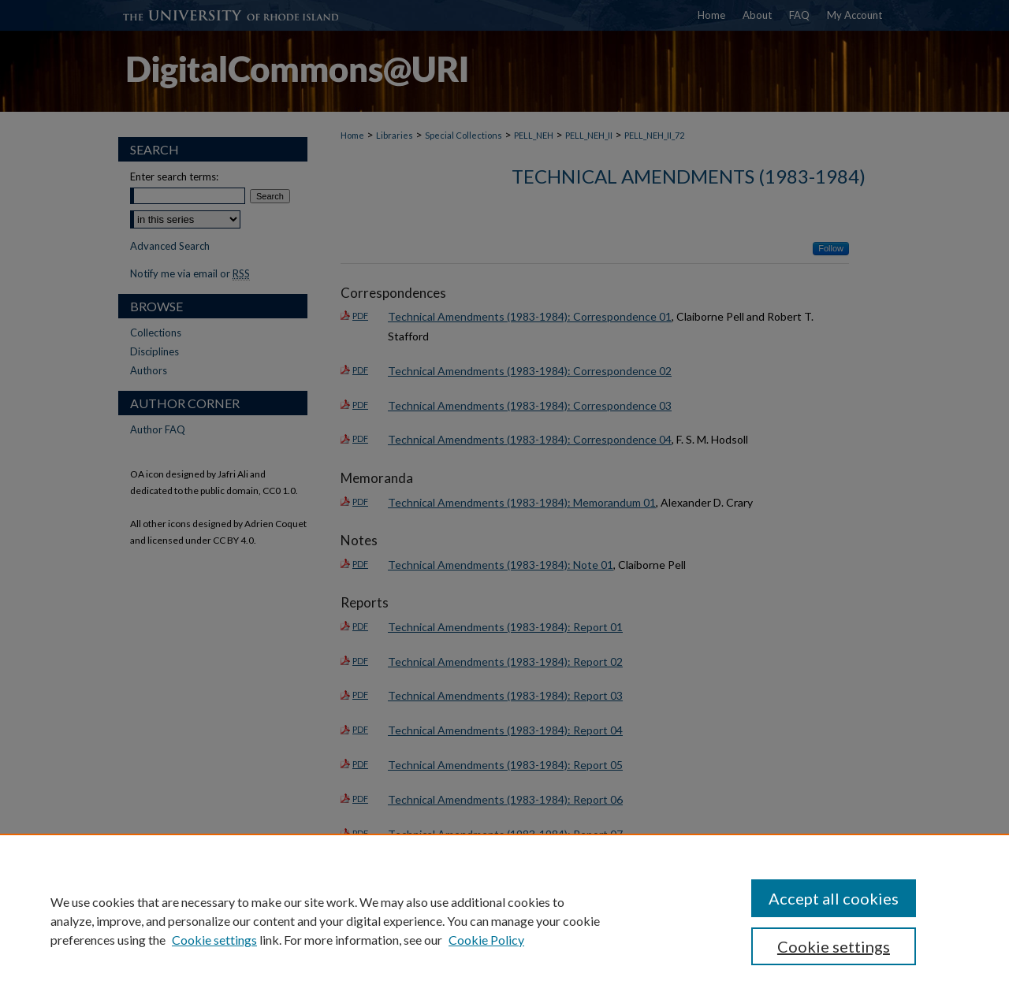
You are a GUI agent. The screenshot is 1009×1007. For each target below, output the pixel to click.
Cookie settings (214, 939)
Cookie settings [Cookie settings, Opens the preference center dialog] (833, 946)
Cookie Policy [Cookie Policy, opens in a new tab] (486, 939)
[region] (504, 920)
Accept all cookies (834, 898)
